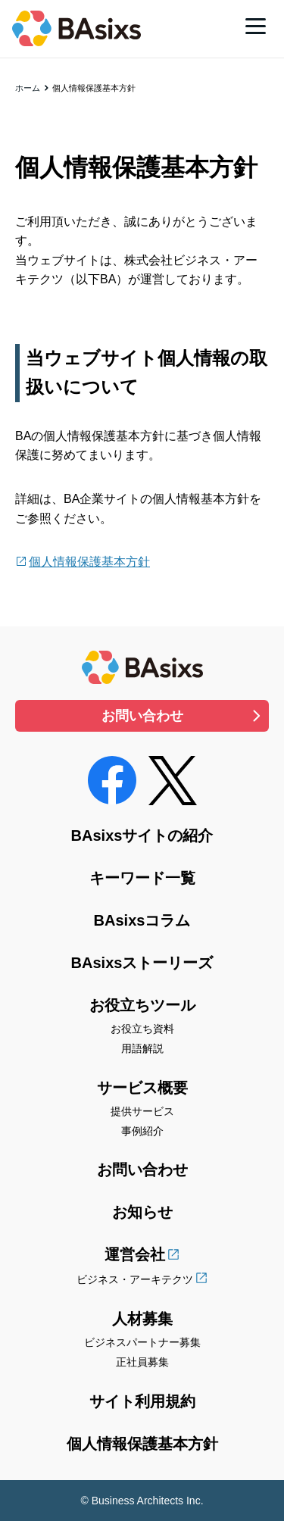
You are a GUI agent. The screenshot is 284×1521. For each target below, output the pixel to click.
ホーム (27, 87)
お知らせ (142, 1212)
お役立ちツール (142, 1005)
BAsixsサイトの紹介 (142, 835)
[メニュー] (255, 25)
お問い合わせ (142, 715)
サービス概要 (142, 1087)
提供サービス (142, 1111)
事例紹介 (142, 1131)
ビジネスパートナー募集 (142, 1342)
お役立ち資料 (142, 1029)
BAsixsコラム (142, 920)
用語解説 (142, 1048)
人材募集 (142, 1318)
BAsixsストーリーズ (142, 962)
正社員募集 (142, 1362)
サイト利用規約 (142, 1401)
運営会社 (135, 1254)
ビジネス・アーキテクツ (134, 1279)
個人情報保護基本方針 (89, 561)
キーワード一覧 (142, 878)
